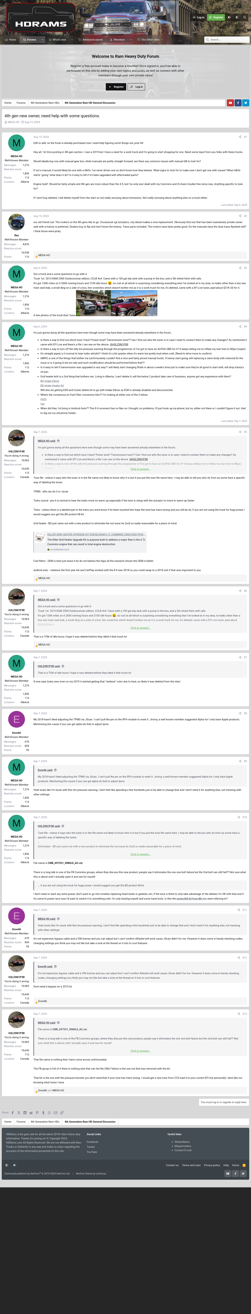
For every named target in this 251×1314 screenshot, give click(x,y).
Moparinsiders (183, 1177)
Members (119, 39)
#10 (244, 848)
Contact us (172, 1196)
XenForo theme (84, 1205)
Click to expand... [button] (140, 469)
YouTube (92, 1183)
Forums (31, 39)
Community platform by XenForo (37, 1205)
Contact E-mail (183, 1182)
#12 (244, 989)
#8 (245, 745)
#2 (245, 216)
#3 (245, 268)
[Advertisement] (140, 710)
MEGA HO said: (47, 440)
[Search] (244, 17)
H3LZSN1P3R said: (49, 666)
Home (12, 39)
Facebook (92, 1173)
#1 (245, 136)
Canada (24, 477)
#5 (245, 432)
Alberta (25, 181)
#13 (244, 1045)
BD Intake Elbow (49, 381)
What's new (59, 39)
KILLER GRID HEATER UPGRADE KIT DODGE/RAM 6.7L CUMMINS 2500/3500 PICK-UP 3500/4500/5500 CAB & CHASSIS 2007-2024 (123, 534)
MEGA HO (13, 122)
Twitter (91, 1178)
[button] (237, 17)
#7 (245, 657)
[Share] (240, 137)
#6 (245, 590)
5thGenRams (182, 1173)
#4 (245, 326)
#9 (245, 792)
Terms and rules (191, 1196)
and (51, 1122)
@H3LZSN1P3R (119, 344)
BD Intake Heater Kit (52, 385)
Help (226, 1196)
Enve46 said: (45, 801)
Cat (42, 403)
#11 (244, 941)
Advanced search (92, 39)
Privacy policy (212, 1196)
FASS (43, 399)
